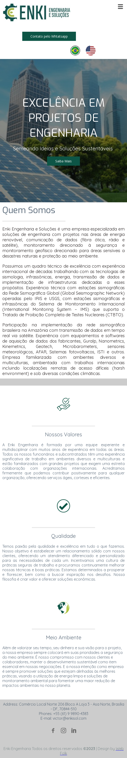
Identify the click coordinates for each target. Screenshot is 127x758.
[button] (49, 36)
